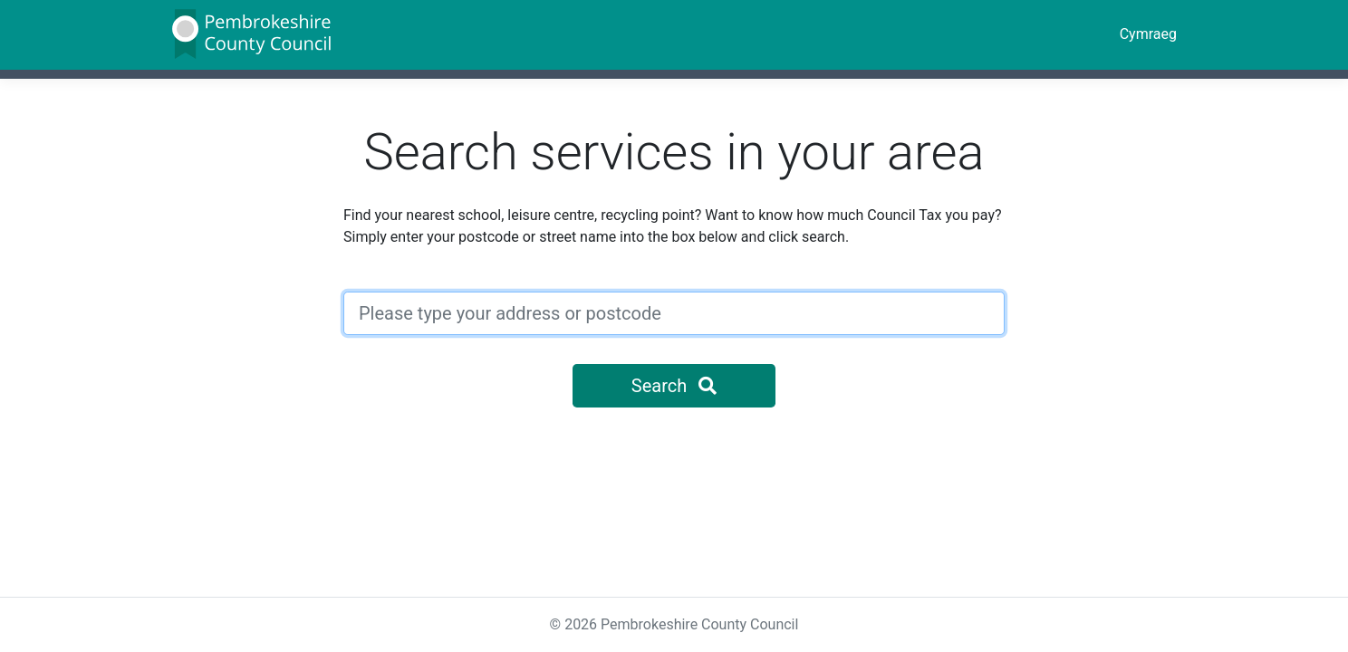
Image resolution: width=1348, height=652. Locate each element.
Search (674, 386)
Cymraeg (1148, 34)
